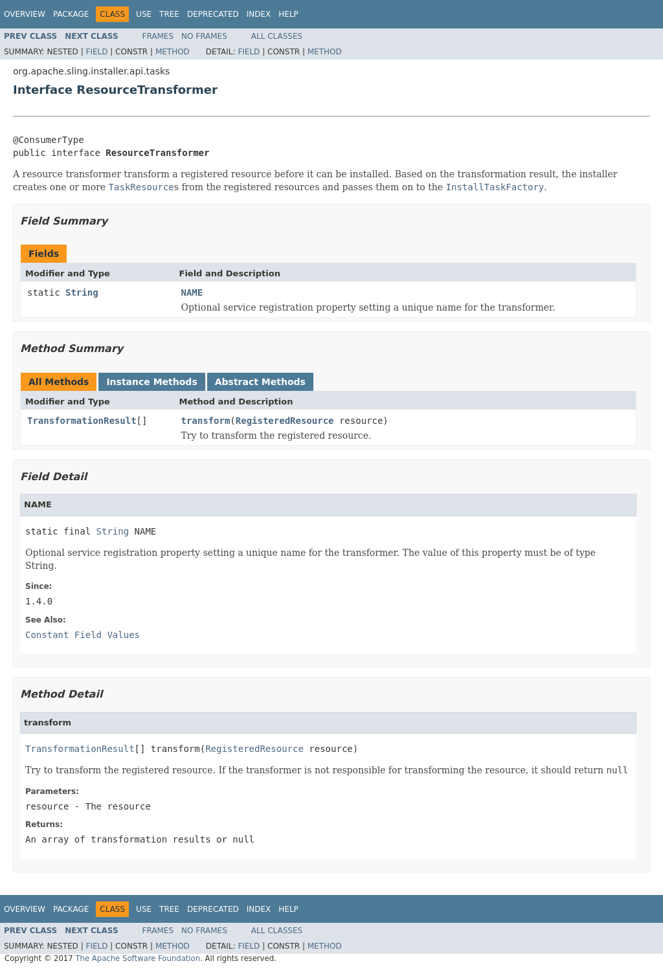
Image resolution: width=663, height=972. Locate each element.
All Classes (276, 36)
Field (96, 51)
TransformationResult (82, 420)
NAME (192, 292)
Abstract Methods (260, 382)
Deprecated (213, 14)
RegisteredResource (285, 420)
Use (144, 14)
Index (259, 14)
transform (205, 420)
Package (71, 14)
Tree (169, 14)
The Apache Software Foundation (137, 958)
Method (172, 51)
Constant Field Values (82, 635)
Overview (24, 14)
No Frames (204, 36)
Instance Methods (151, 382)
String (81, 292)
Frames (158, 36)
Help (288, 14)
